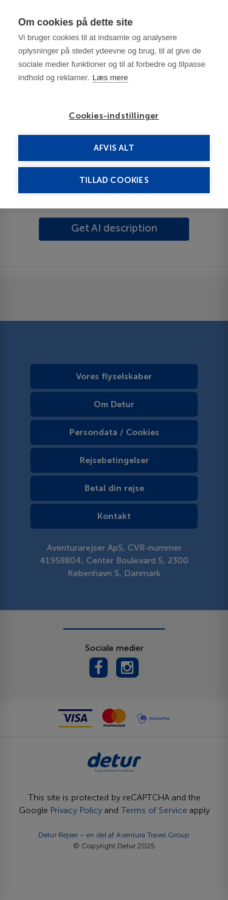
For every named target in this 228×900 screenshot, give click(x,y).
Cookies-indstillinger (114, 116)
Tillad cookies (114, 180)
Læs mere (110, 77)
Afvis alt (114, 148)
